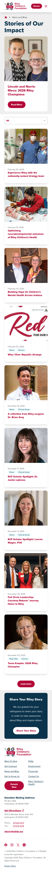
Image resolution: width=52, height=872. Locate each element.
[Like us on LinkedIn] (24, 844)
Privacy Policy (10, 866)
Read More (16, 104)
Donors (21, 350)
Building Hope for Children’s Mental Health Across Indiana (25, 293)
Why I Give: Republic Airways (25, 354)
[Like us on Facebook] (5, 844)
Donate (36, 6)
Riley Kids (13, 658)
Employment (34, 766)
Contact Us (33, 776)
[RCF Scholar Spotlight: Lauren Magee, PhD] (26, 508)
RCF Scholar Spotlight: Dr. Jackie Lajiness (23, 478)
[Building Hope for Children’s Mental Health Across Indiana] (26, 265)
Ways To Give (10, 761)
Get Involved (10, 766)
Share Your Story (26, 730)
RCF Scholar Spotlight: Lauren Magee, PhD (25, 540)
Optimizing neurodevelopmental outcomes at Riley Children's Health (26, 234)
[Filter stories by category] (26, 120)
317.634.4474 (18, 822)
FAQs (30, 761)
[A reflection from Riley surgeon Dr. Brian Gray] (26, 382)
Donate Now (14, 786)
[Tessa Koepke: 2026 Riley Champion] (26, 632)
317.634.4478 (18, 826)
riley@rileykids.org (13, 831)
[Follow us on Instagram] (12, 844)
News (11, 350)
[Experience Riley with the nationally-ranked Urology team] (26, 146)
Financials (33, 771)
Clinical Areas (24, 409)
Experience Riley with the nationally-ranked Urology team (26, 174)
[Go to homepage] (15, 6)
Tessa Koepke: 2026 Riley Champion (23, 664)
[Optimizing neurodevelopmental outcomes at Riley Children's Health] (26, 204)
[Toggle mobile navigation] (46, 6)
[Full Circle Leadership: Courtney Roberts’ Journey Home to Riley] (26, 570)
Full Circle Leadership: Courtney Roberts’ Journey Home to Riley (23, 600)
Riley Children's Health (35, 783)
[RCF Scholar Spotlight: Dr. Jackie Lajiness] (26, 445)
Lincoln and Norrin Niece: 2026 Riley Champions (21, 90)
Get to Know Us (12, 776)
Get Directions (12, 810)
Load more (26, 683)
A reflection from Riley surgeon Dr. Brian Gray (26, 415)
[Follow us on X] (18, 845)
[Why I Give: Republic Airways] (26, 323)
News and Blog (19, 17)
